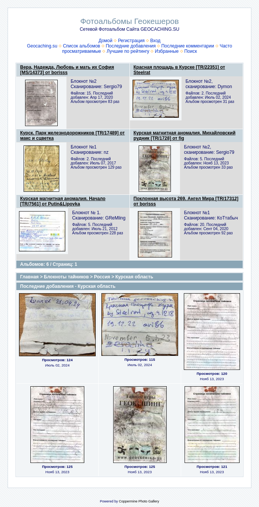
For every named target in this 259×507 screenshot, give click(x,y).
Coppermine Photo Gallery (139, 501)
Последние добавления (131, 46)
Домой (105, 40)
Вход (155, 40)
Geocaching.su (42, 46)
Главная (29, 277)
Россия (102, 277)
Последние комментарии (187, 46)
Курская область (134, 277)
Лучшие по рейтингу (128, 51)
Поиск (190, 51)
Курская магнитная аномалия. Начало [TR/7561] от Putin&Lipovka (63, 201)
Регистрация (131, 40)
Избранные (167, 51)
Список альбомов (81, 46)
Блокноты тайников (66, 277)
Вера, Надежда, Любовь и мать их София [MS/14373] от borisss (67, 70)
